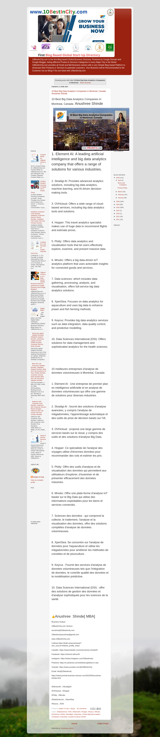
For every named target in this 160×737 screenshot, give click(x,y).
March (120, 191)
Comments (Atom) (67, 728)
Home (74, 723)
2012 (118, 216)
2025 (118, 201)
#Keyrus (91, 712)
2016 (118, 213)
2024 (118, 204)
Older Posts (103, 723)
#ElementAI (77, 712)
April (120, 180)
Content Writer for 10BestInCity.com (43, 159)
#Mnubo (97, 712)
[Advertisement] (38, 111)
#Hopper (84, 712)
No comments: (82, 708)
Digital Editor (42, 309)
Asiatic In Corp (38, 477)
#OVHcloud (55, 714)
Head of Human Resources (43, 438)
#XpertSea (77, 714)
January (121, 198)
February (121, 194)
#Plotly (62, 714)
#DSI (70, 712)
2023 (118, 207)
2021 (118, 210)
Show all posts (85, 83)
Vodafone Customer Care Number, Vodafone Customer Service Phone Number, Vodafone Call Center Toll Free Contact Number (38, 217)
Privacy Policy (122, 188)
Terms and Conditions (122, 184)
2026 (118, 178)
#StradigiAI (69, 714)
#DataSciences (62, 712)
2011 (118, 219)
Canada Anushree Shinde (77, 717)
